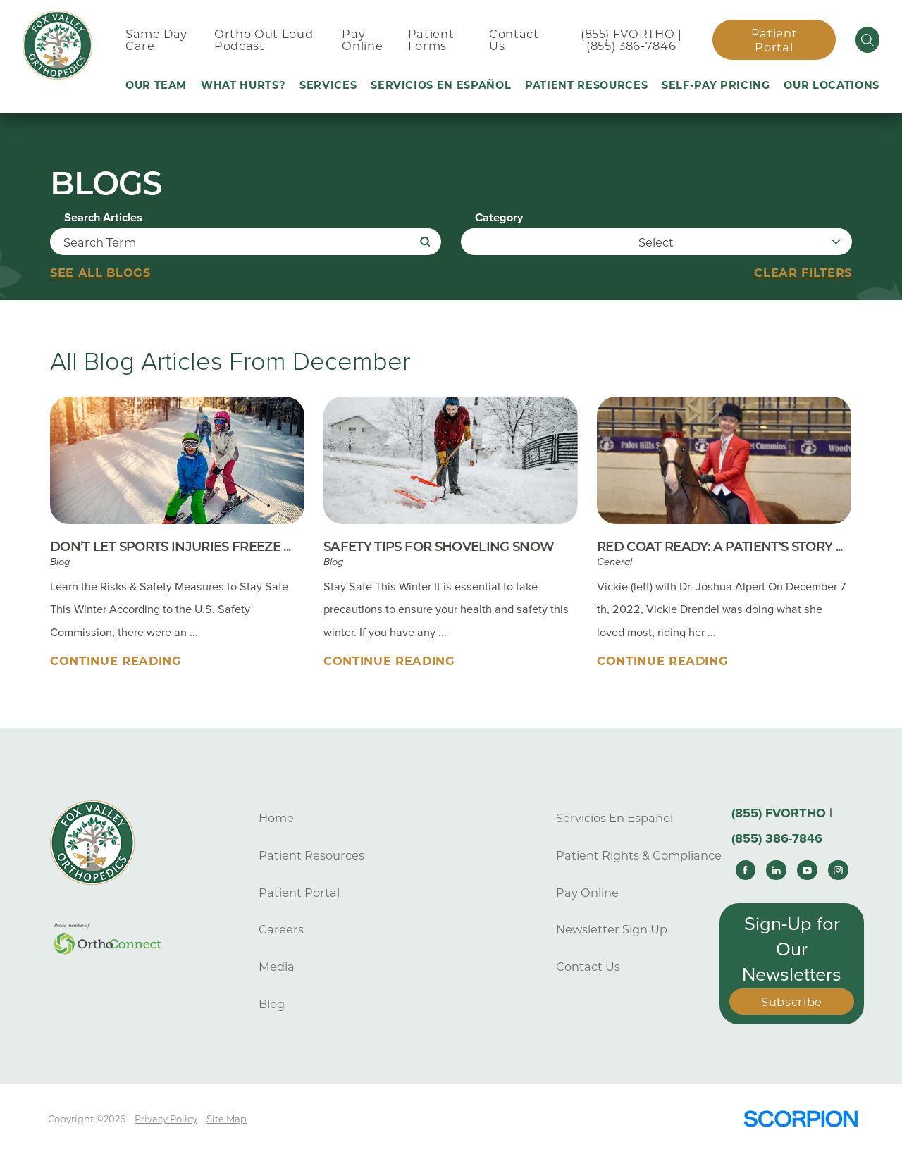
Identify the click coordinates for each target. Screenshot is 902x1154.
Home (276, 818)
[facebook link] (745, 870)
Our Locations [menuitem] (831, 85)
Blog (272, 1004)
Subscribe (791, 1002)
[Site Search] (867, 39)
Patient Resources (311, 855)
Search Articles (103, 217)
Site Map (226, 1118)
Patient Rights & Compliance (639, 855)
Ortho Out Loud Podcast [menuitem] (263, 39)
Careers (281, 929)
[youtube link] (807, 870)
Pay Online (587, 893)
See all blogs (100, 272)
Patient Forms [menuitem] (431, 39)
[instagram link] (838, 870)
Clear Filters (803, 272)
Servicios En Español (614, 818)
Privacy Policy (166, 1118)
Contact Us (588, 967)
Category (499, 217)
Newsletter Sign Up (611, 929)
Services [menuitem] (328, 85)
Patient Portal (774, 40)
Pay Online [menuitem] (362, 39)
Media (277, 967)
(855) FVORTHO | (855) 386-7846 (631, 39)
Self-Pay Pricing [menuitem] (716, 85)
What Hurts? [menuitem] (243, 85)
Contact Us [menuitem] (514, 39)
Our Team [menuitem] (156, 85)
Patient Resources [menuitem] (586, 85)
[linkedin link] (776, 870)
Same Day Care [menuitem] (156, 39)
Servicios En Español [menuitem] (441, 85)
